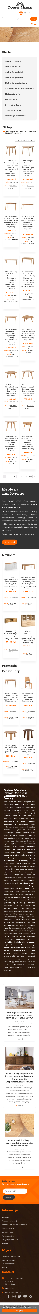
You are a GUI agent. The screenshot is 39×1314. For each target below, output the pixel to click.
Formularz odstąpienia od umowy (14, 1224)
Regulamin (5, 1217)
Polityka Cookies (8, 1236)
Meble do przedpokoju (16, 83)
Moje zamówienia (8, 1260)
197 (22, 476)
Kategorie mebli (13, 94)
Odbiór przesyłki (8, 1228)
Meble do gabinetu (14, 78)
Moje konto (32, 13)
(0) (25, 13)
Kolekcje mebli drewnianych (19, 88)
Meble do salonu (13, 67)
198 (26, 476)
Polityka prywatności (10, 1240)
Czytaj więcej (9, 542)
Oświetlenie (11, 100)
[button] (32, 24)
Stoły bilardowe (13, 105)
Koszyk (4, 1267)
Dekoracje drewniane (15, 116)
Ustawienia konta (8, 1264)
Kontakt (5, 1243)
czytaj (20, 1039)
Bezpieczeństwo (8, 1232)
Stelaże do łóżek (13, 110)
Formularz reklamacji (9, 1221)
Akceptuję (19, 1311)
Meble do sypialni (14, 72)
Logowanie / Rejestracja (11, 1256)
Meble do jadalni (13, 61)
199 (30, 476)
